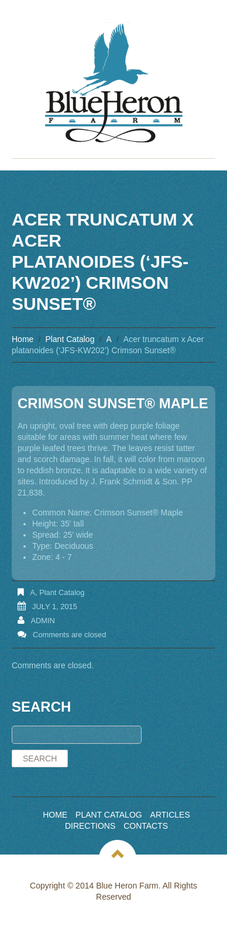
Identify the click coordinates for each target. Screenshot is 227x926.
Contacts (145, 826)
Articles (170, 814)
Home (22, 339)
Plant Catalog (69, 339)
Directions (90, 826)
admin (42, 620)
